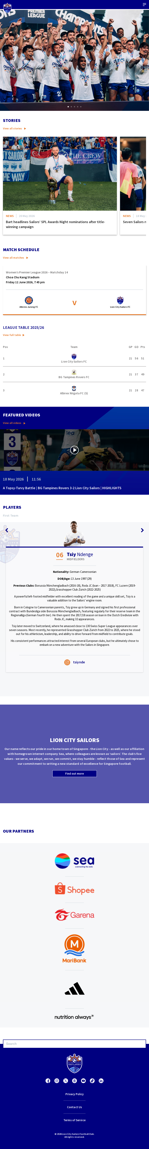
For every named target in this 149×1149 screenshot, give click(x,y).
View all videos (12, 423)
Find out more (74, 773)
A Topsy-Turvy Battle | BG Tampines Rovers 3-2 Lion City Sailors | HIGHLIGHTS (62, 488)
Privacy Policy (74, 1094)
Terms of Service (74, 1120)
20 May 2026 (27, 216)
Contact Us (74, 1107)
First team (10, 515)
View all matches (13, 257)
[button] (68, 106)
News (10, 216)
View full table (12, 335)
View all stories (12, 128)
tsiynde (74, 662)
